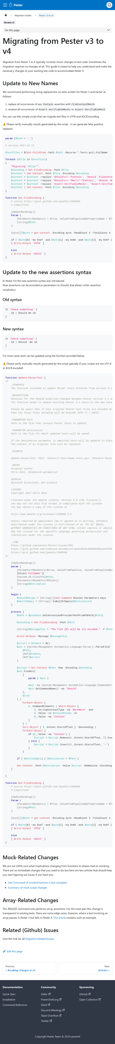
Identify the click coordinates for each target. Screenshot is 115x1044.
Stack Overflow (51, 1015)
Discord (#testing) (52, 1010)
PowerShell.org (51, 999)
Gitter (45, 994)
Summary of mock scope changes (27, 887)
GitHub (84, 994)
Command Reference (15, 1005)
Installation (9, 999)
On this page (12, 30)
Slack (45, 1005)
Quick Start (9, 994)
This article (59, 917)
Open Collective (89, 999)
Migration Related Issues (39, 938)
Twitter (46, 1021)
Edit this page (12, 951)
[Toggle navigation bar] (5, 5)
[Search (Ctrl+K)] (109, 5)
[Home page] (6, 15)
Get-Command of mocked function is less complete (37, 882)
